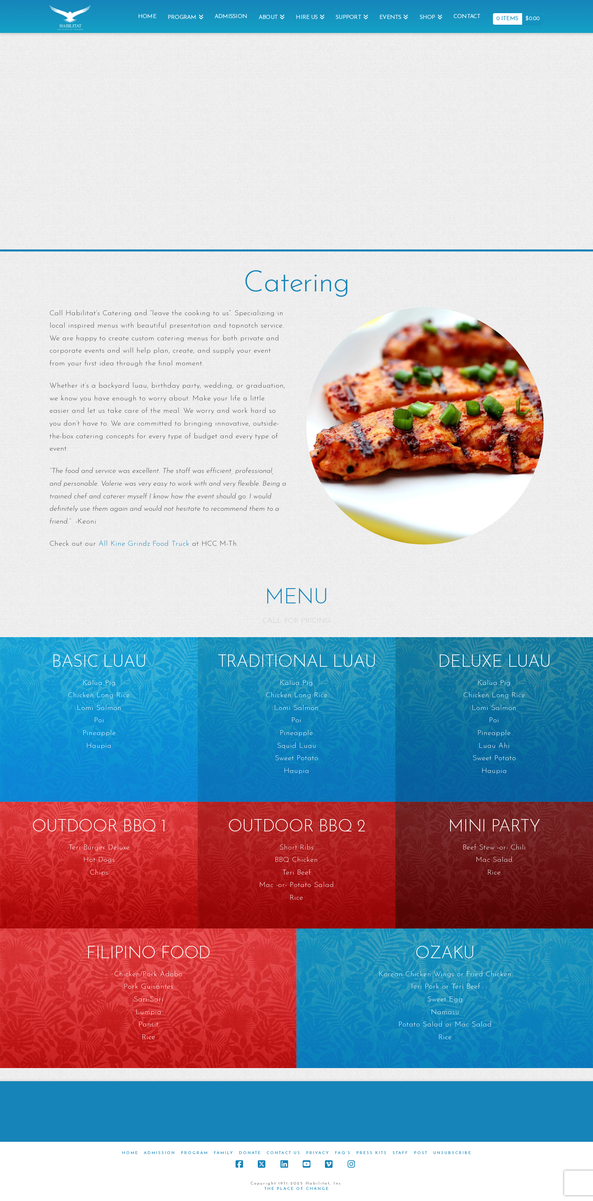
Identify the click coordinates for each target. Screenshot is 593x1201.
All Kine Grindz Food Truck (143, 544)
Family (223, 1153)
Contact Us (283, 1153)
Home (130, 1153)
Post (421, 1153)
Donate (250, 1153)
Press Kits (371, 1153)
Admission (159, 1153)
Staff (400, 1153)
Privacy (317, 1153)
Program (194, 1153)
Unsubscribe (452, 1153)
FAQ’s (343, 1153)
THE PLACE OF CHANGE (296, 1189)
